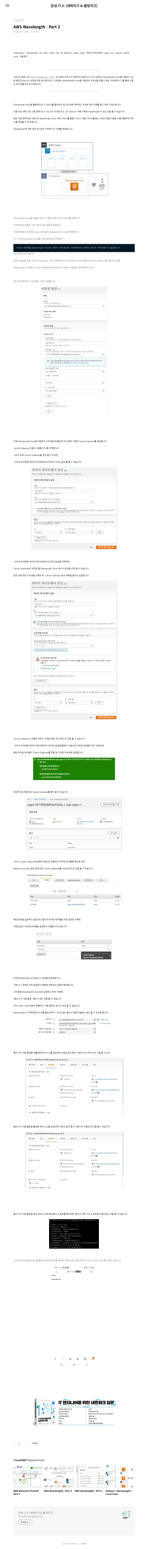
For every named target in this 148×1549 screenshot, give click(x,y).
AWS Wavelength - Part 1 (43, 77)
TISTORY (74, 1543)
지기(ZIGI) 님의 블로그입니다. (30, 1516)
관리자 (83, 1543)
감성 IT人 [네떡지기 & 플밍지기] (74, 5)
